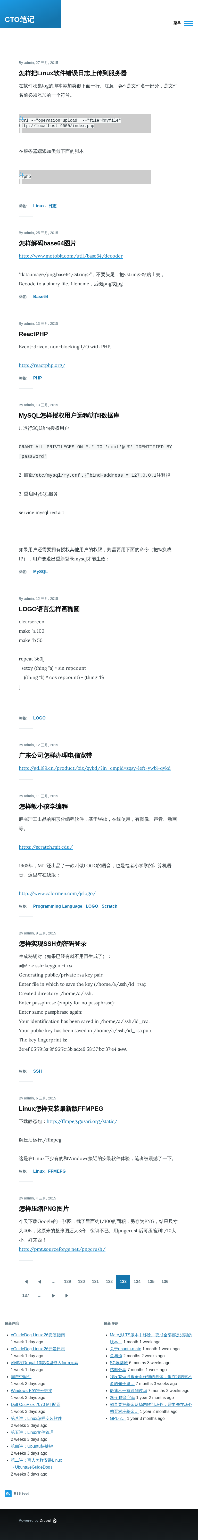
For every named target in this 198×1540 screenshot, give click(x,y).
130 (83, 1282)
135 (152, 1282)
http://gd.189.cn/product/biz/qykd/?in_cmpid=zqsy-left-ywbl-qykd (95, 766)
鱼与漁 (116, 1354)
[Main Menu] (182, 23)
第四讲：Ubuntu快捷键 (32, 1445)
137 (27, 1295)
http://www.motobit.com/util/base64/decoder (71, 254)
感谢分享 (118, 1368)
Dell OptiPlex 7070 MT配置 (35, 1403)
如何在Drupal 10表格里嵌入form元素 (44, 1361)
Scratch (110, 905)
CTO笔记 (19, 19)
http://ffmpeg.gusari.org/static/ (82, 1120)
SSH (37, 1069)
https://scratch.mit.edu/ (46, 845)
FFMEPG (57, 1170)
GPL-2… (118, 1417)
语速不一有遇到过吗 (128, 1389)
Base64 (40, 295)
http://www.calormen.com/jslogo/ (57, 892)
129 (69, 1282)
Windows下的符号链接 (31, 1389)
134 (139, 1282)
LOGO (39, 716)
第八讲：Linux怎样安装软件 (36, 1417)
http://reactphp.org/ (42, 364)
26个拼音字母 (122, 1396)
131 (97, 1282)
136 (166, 1282)
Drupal (45, 1519)
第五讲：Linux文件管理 (32, 1431)
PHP (37, 376)
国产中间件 (21, 1375)
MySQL (40, 570)
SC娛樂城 (119, 1361)
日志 (52, 204)
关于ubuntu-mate (125, 1347)
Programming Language (57, 905)
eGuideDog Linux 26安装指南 (38, 1333)
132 (111, 1282)
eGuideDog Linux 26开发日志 (38, 1347)
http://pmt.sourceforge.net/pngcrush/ (62, 1248)
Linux (39, 204)
